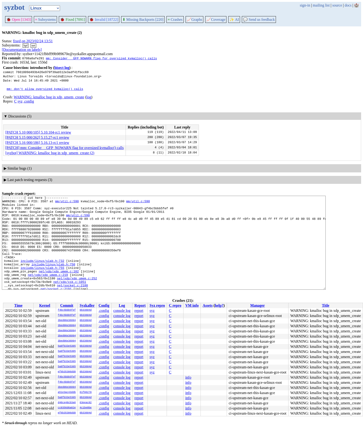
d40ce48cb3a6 (67, 402)
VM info (192, 305)
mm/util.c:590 (67, 202)
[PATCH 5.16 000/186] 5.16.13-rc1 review (37, 143)
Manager (257, 305)
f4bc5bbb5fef (67, 310)
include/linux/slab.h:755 (42, 282)
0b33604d (86, 310)
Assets (208, 305)
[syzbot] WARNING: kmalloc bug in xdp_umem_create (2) (49, 153)
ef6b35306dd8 (67, 372)
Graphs (194, 19)
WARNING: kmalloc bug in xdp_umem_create (49, 97)
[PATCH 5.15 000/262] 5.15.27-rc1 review (37, 137)
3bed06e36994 (67, 320)
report (138, 311)
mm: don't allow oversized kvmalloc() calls (45, 89)
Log (122, 305)
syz (20, 101)
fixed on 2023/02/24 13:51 (33, 41)
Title (325, 305)
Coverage (215, 19)
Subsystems (45, 19)
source (337, 5)
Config (104, 305)
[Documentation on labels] (22, 50)
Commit (66, 305)
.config (29, 101)
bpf (26, 45)
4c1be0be (86, 407)
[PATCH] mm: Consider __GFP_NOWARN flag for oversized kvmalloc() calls (64, 148)
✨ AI (234, 19)
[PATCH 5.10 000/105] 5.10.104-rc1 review (38, 132)
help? (219, 305)
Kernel (44, 305)
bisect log (61, 68)
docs (348, 5)
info (188, 377)
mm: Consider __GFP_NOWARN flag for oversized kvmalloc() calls (101, 58)
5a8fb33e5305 (67, 346)
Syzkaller (87, 305)
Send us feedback (259, 19)
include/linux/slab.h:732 (42, 274)
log (88, 97)
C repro (175, 305)
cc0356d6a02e (67, 407)
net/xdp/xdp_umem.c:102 (59, 287)
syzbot (14, 7)
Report (140, 305)
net (33, 45)
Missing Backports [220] (142, 19)
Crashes (175, 19)
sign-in (305, 5)
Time (18, 305)
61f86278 (86, 392)
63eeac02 (86, 402)
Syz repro (157, 305)
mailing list (321, 5)
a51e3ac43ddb (67, 392)
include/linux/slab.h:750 (53, 278)
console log (121, 311)
